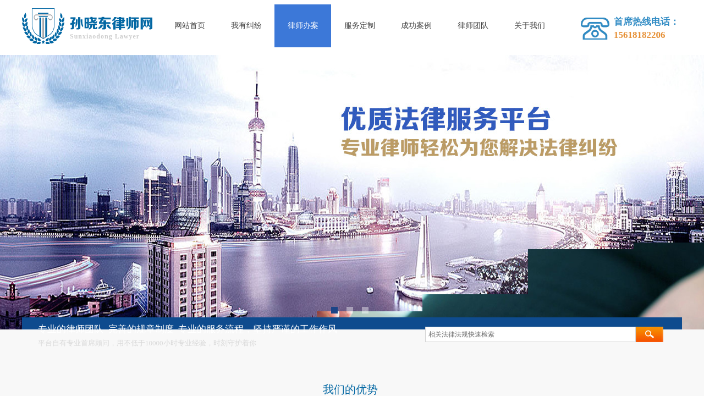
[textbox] (530, 334)
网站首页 (189, 25)
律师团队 (473, 25)
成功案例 (416, 25)
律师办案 (303, 25)
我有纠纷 (246, 25)
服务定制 (359, 25)
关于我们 (529, 25)
